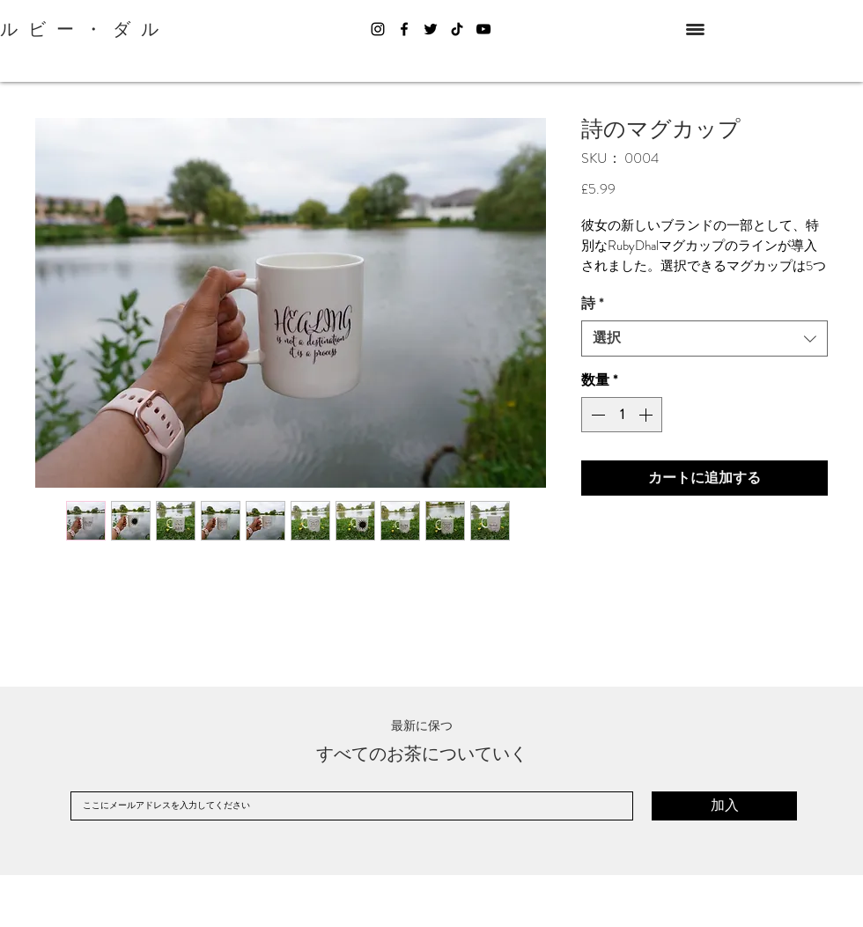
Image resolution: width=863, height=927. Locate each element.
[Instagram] (378, 29)
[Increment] (647, 414)
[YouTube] (483, 29)
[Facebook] (404, 29)
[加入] (724, 805)
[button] (695, 29)
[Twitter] (430, 29)
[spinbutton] (622, 414)
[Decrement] (596, 414)
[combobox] (704, 338)
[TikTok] (457, 29)
